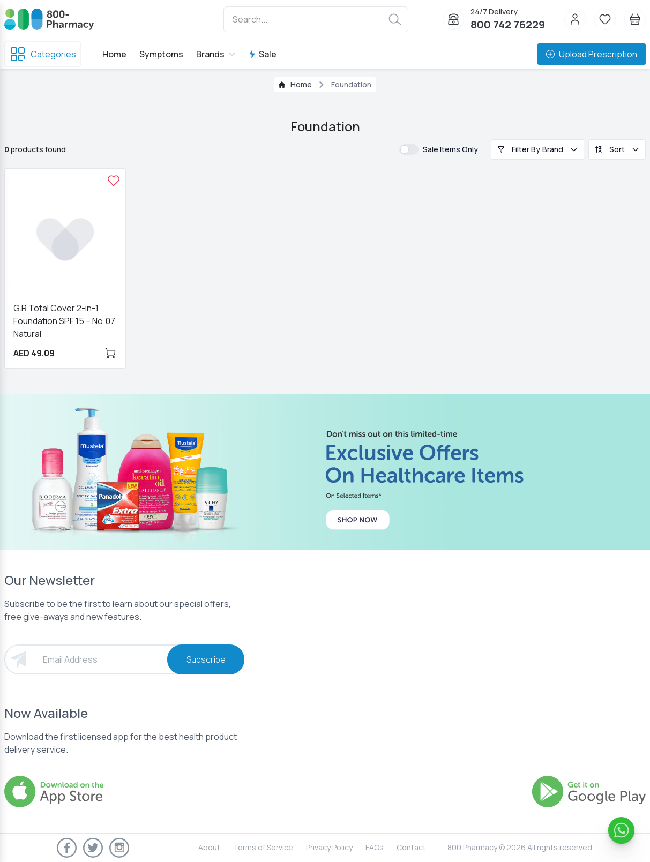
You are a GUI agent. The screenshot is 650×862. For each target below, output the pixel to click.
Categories (42, 54)
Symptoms (161, 54)
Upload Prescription (591, 54)
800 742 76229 (507, 24)
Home (114, 54)
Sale (262, 54)
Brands (215, 54)
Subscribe (206, 659)
